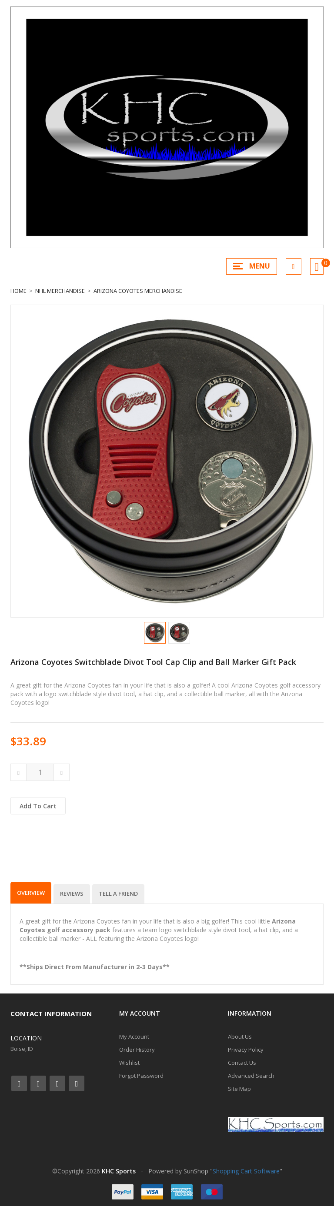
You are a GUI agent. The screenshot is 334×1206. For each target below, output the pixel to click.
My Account (134, 1036)
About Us (240, 1036)
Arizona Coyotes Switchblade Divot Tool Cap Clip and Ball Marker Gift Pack (153, 662)
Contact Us (242, 1062)
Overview (31, 893)
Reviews (72, 893)
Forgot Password (141, 1076)
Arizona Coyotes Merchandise (138, 291)
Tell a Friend (118, 893)
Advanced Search (251, 1076)
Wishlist (129, 1062)
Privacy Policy (246, 1049)
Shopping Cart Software (246, 1171)
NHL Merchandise (60, 291)
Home (18, 291)
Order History (137, 1049)
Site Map (239, 1089)
